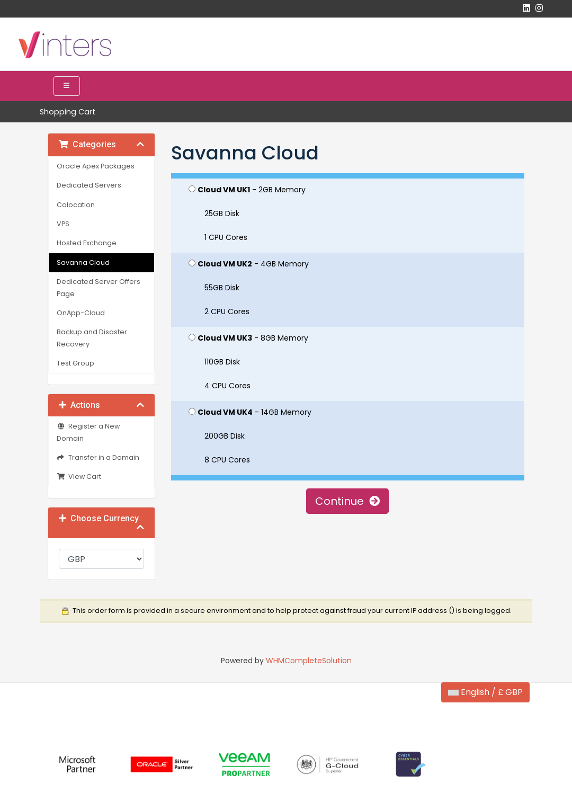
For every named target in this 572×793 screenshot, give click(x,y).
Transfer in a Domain (98, 457)
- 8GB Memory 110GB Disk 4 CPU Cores (248, 362)
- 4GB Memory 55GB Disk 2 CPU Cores (249, 288)
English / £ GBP (485, 692)
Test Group (75, 363)
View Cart (79, 476)
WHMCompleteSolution (309, 660)
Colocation (76, 204)
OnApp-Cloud (81, 312)
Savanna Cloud (83, 262)
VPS (63, 223)
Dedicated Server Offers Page (98, 287)
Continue (347, 501)
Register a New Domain (88, 432)
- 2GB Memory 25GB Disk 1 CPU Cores (247, 213)
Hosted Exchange (87, 242)
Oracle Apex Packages (96, 166)
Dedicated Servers (89, 185)
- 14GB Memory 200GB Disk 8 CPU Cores (250, 436)
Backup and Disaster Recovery (92, 337)
